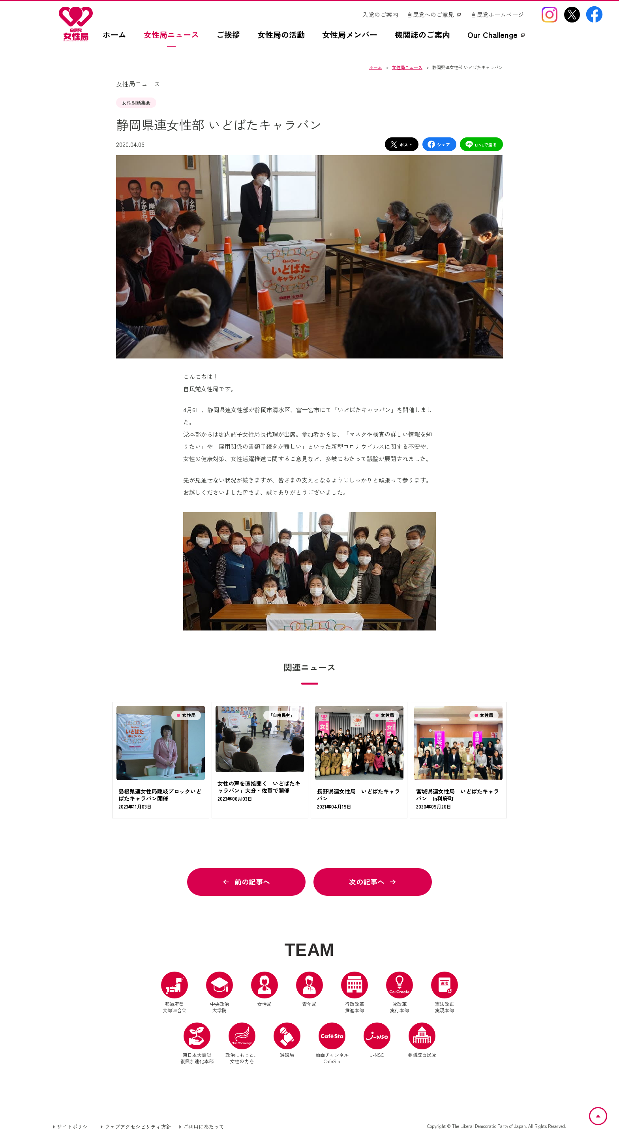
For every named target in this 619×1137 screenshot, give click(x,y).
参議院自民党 (422, 1040)
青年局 (309, 989)
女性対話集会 (136, 102)
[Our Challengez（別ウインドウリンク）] (496, 39)
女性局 (264, 989)
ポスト (401, 144)
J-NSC (377, 1040)
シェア (438, 144)
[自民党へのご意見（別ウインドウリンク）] (434, 15)
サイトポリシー (75, 1126)
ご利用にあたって (203, 1126)
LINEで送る (481, 144)
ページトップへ (606, 1112)
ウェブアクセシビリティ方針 (138, 1126)
